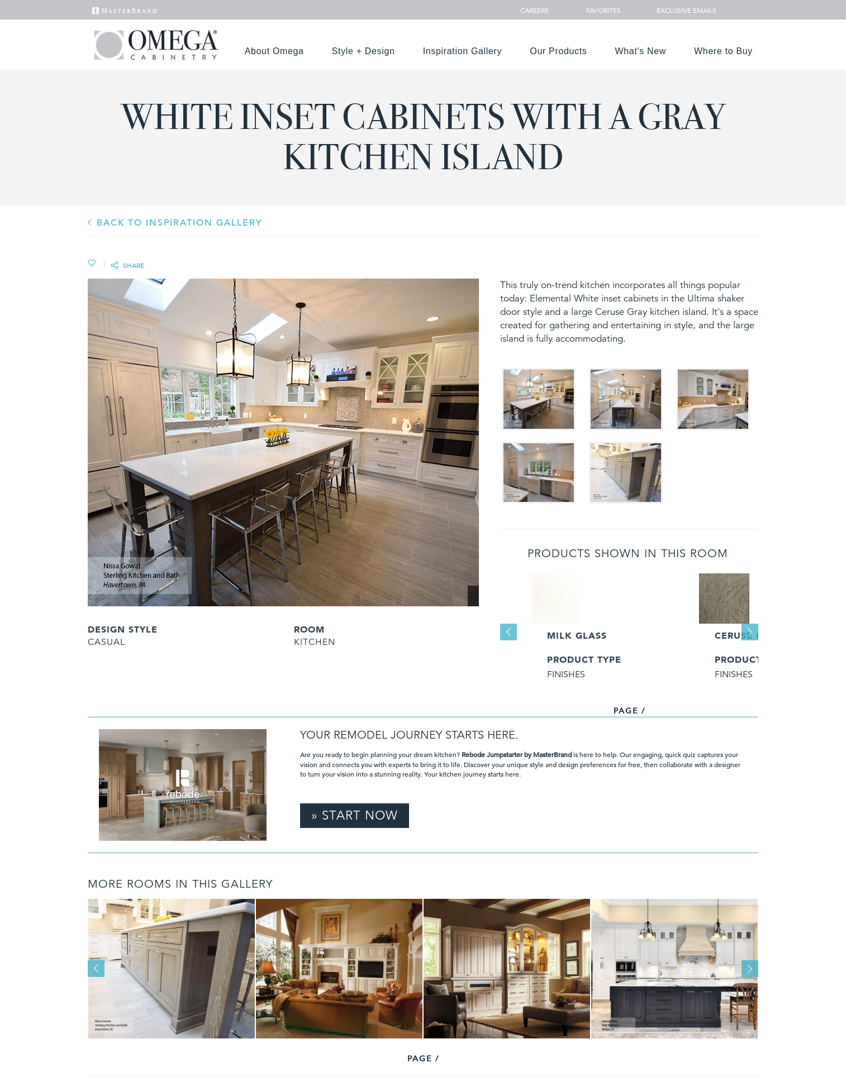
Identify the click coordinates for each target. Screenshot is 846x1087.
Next (750, 632)
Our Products (558, 51)
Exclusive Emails (680, 10)
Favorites (599, 10)
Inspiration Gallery (462, 51)
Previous (508, 632)
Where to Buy (723, 51)
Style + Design (363, 51)
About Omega (274, 51)
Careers (535, 10)
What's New (641, 51)
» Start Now (354, 815)
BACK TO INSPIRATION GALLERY (180, 222)
